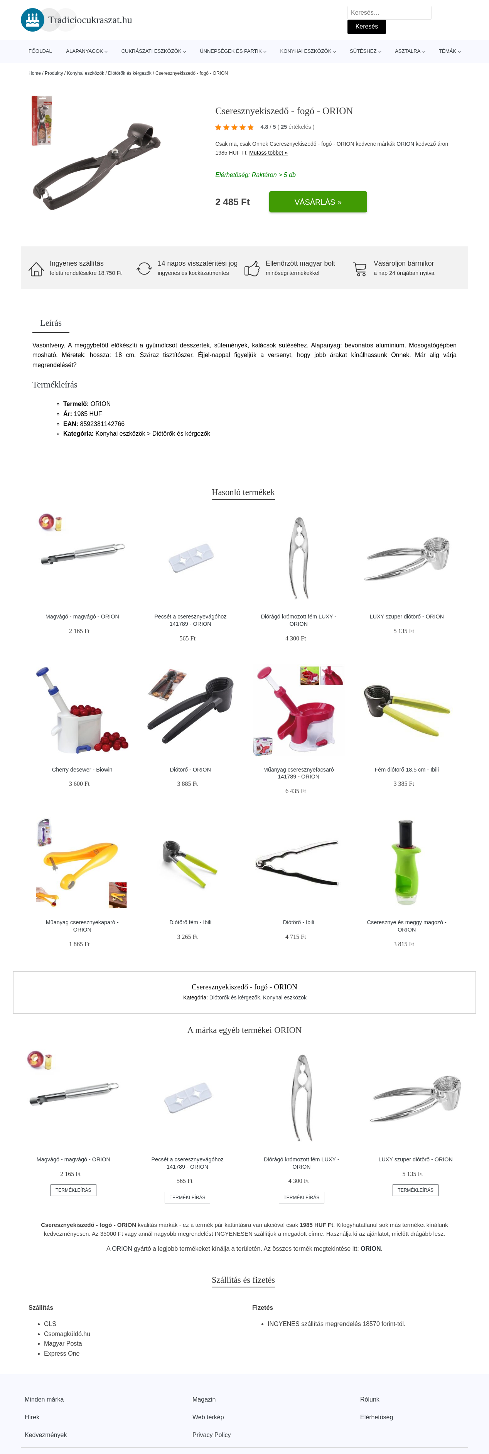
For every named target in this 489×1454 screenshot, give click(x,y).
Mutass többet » (268, 153)
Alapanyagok (84, 51)
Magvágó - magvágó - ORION (82, 616)
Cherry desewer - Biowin (82, 770)
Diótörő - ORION (190, 770)
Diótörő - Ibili (298, 922)
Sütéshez (363, 51)
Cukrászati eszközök (151, 51)
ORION (405, 144)
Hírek (32, 1417)
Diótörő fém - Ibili (190, 922)
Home (35, 73)
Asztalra (407, 51)
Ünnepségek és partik (231, 51)
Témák (447, 51)
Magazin (204, 1399)
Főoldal (40, 51)
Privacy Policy (211, 1435)
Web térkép (208, 1417)
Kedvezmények (46, 1435)
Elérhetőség (376, 1417)
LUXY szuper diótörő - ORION (407, 616)
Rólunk (369, 1399)
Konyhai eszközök (305, 51)
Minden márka (44, 1399)
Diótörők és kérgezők (130, 73)
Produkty (54, 73)
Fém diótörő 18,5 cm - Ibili (407, 770)
